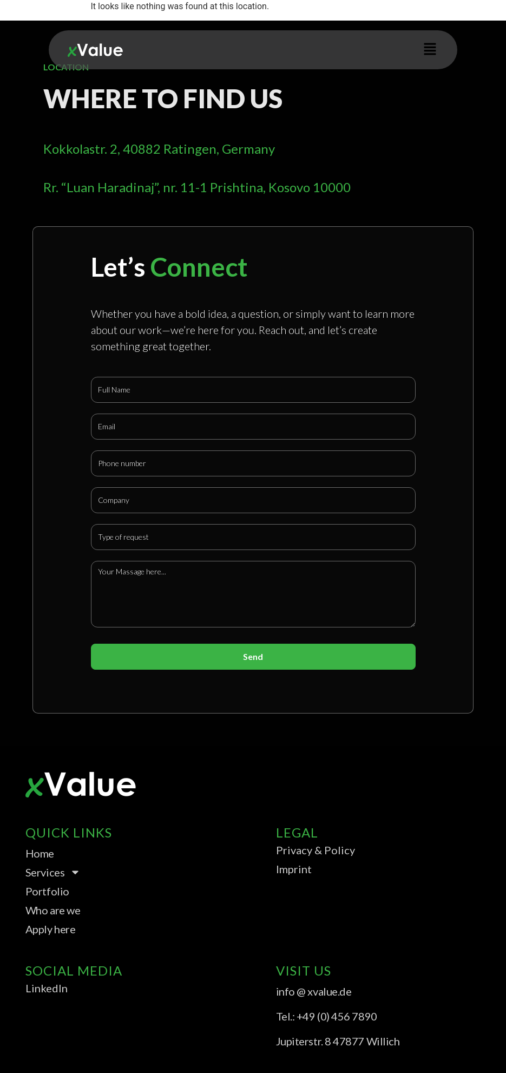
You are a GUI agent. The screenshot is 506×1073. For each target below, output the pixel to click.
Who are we (53, 910)
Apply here (50, 928)
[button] (430, 50)
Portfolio (47, 891)
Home (39, 853)
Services (53, 872)
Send (253, 656)
